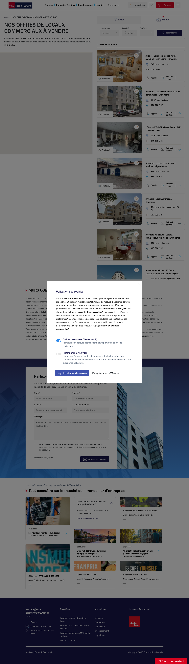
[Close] (139, 284)
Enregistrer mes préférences (105, 373)
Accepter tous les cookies (72, 373)
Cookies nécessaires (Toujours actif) (80, 339)
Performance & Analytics (75, 352)
